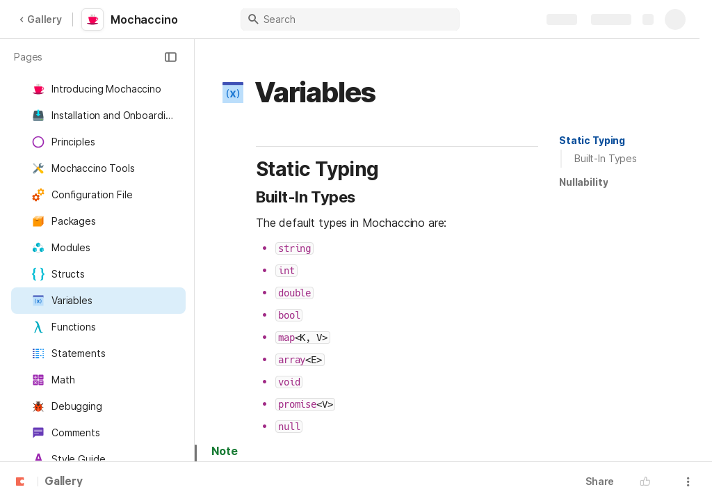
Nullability (583, 182)
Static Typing (592, 140)
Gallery (40, 19)
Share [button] (599, 481)
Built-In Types (605, 158)
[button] (170, 57)
